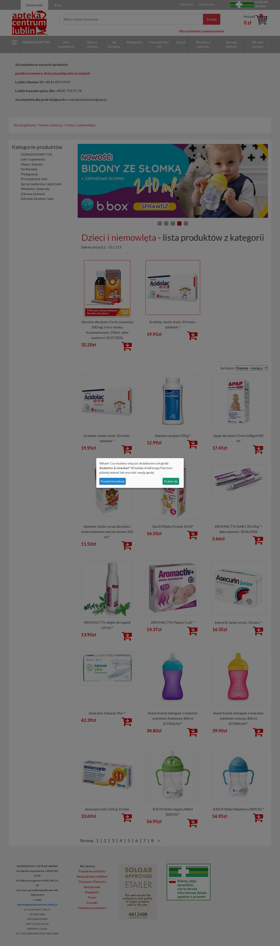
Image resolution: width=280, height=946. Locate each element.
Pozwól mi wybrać (113, 481)
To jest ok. (171, 481)
